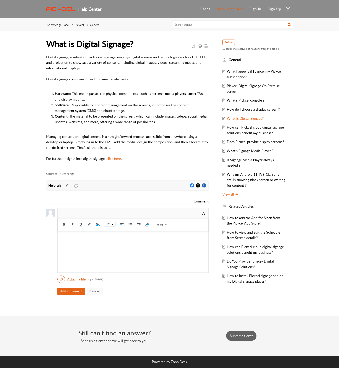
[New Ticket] (241, 335)
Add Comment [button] (71, 291)
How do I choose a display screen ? (253, 109)
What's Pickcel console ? (245, 100)
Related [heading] (241, 206)
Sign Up (274, 8)
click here (113, 158)
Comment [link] (201, 201)
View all (230, 194)
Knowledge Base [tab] (230, 8)
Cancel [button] (94, 291)
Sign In (255, 8)
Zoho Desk (179, 361)
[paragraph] (127, 110)
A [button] (203, 213)
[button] (288, 9)
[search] (232, 25)
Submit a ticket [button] (241, 335)
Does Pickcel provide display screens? (255, 141)
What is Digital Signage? (245, 118)
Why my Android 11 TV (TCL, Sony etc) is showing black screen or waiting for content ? (256, 180)
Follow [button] (228, 42)
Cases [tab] (205, 8)
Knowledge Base (58, 25)
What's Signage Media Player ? (250, 150)
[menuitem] (255, 9)
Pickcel (79, 25)
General (95, 25)
